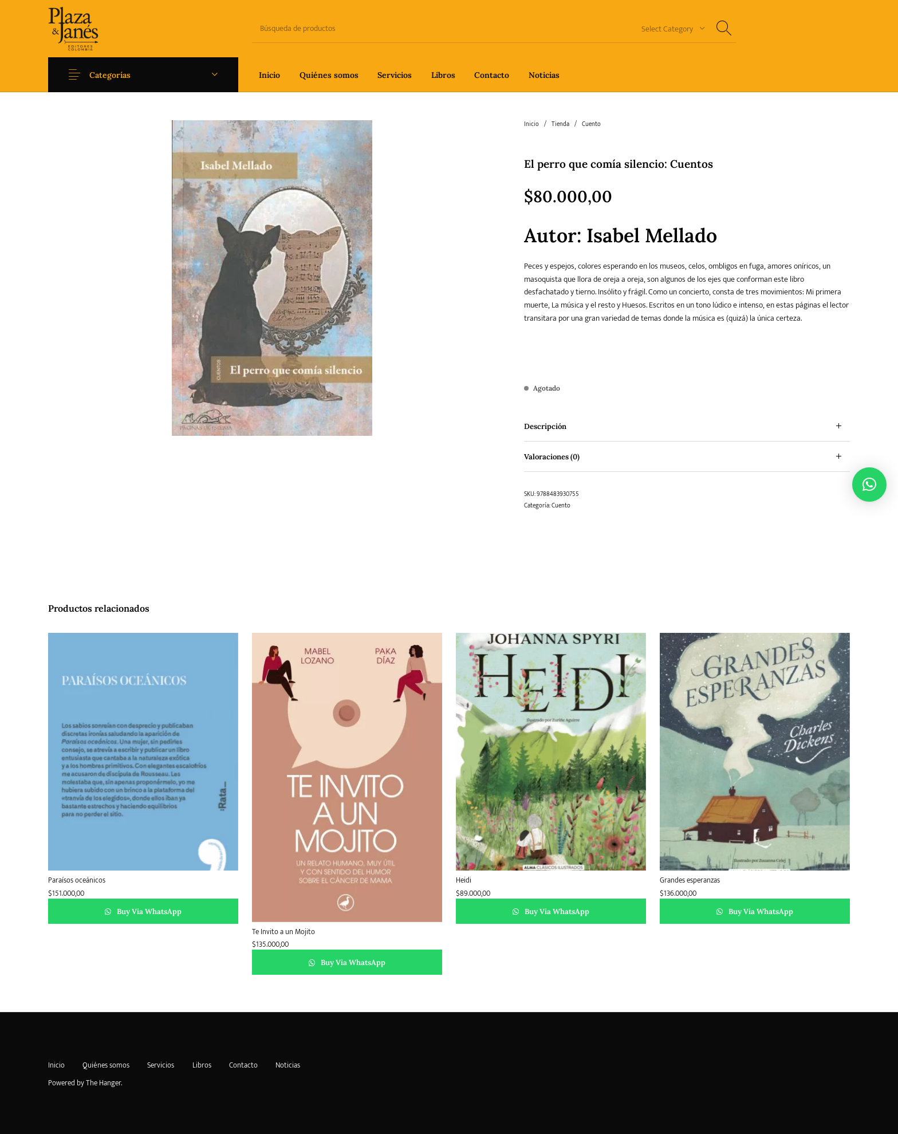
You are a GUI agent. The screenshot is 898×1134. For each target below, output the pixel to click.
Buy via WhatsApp (148, 911)
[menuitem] (269, 74)
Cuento (591, 124)
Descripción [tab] (545, 426)
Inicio (531, 124)
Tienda (560, 124)
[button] (869, 484)
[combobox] (669, 28)
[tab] (687, 426)
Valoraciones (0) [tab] (552, 457)
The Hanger (103, 1083)
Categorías (110, 75)
